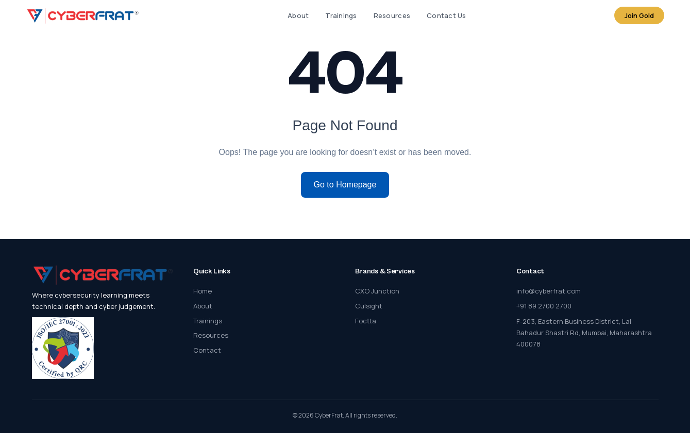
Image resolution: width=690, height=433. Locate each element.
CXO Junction (377, 291)
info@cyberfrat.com (548, 291)
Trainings (341, 15)
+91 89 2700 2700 (543, 305)
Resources (392, 15)
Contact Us (446, 15)
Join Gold (639, 15)
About (298, 15)
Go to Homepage (345, 184)
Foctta (365, 320)
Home (202, 291)
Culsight (368, 305)
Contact (207, 350)
